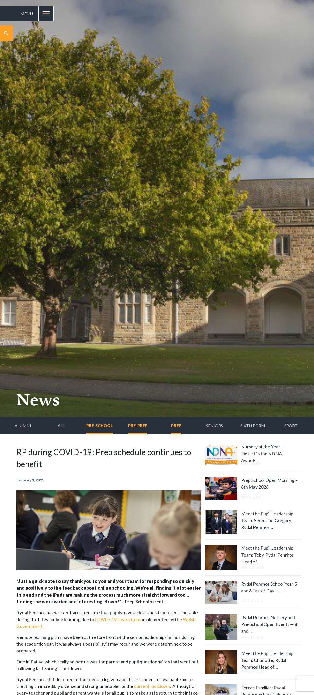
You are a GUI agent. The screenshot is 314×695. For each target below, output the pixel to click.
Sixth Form (252, 425)
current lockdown (152, 686)
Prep (176, 425)
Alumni (23, 425)
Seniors (214, 425)
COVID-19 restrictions (118, 619)
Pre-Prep (137, 425)
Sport (291, 425)
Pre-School (99, 425)
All (61, 425)
